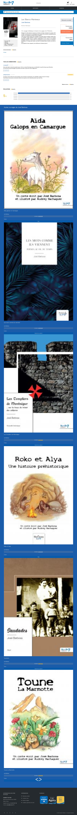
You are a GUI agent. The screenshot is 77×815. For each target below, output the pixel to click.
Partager (4, 52)
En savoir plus (6, 70)
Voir (38, 221)
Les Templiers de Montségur (11, 434)
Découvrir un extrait (66, 20)
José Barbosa (25, 22)
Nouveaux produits (26, 796)
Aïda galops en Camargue (11, 210)
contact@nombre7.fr (10, 804)
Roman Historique (25, 25)
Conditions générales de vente (28, 802)
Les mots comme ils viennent (12, 322)
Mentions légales (26, 800)
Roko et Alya (7, 546)
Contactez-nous (26, 798)
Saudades (6, 658)
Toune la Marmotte (9, 770)
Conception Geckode (70, 812)
